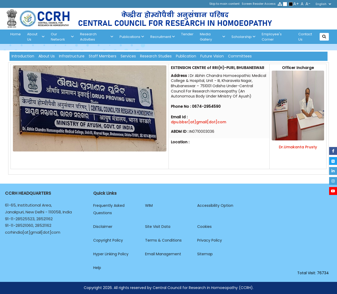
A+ (296, 4)
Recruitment (162, 37)
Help (97, 267)
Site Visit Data (157, 226)
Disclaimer (102, 226)
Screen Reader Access (259, 4)
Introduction (23, 56)
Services (128, 56)
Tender (187, 34)
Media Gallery (212, 37)
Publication (186, 56)
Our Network (62, 37)
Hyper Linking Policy (110, 254)
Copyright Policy (108, 240)
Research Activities (96, 37)
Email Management (163, 254)
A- (308, 4)
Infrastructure (72, 56)
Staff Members (102, 56)
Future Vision (212, 56)
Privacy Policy (209, 240)
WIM (149, 205)
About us (35, 37)
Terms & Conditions (163, 240)
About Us (46, 56)
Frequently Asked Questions (109, 209)
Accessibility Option (215, 205)
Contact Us (305, 37)
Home (15, 34)
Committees (240, 56)
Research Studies (156, 56)
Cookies (204, 226)
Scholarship (243, 37)
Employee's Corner (272, 37)
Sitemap (205, 254)
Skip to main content (224, 4)
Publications (132, 37)
